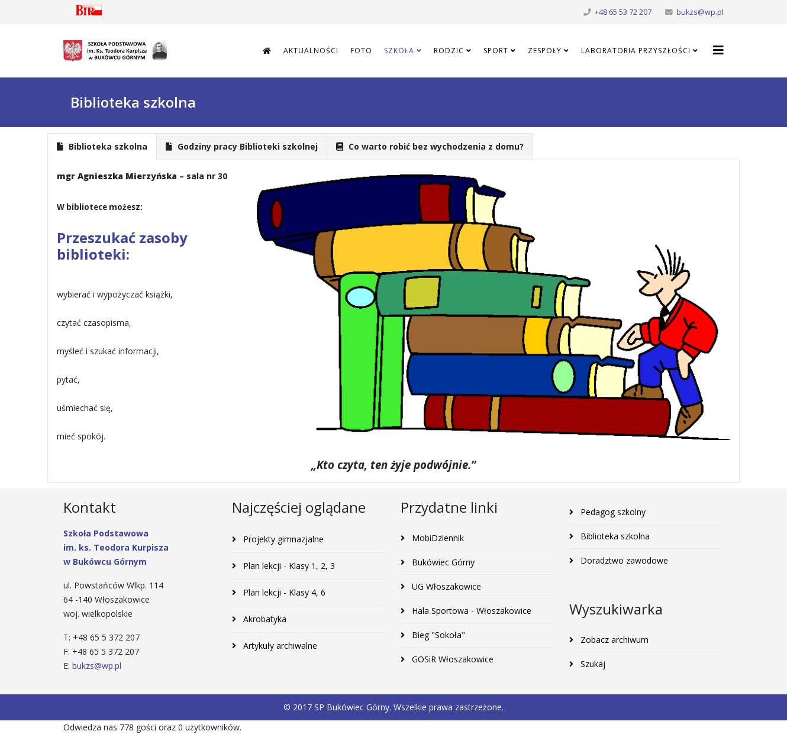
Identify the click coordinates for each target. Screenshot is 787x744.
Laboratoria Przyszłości (636, 51)
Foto (361, 51)
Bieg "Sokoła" (437, 635)
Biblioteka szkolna (102, 146)
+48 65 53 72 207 (623, 12)
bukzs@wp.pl (700, 12)
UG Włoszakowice (445, 586)
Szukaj (591, 663)
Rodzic (449, 51)
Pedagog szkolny (612, 511)
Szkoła (399, 51)
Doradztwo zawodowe (623, 560)
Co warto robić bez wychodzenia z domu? (430, 146)
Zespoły (545, 51)
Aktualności (310, 51)
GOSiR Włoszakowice (451, 659)
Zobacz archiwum (613, 639)
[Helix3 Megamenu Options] (718, 50)
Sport (495, 51)
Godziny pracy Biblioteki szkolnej (242, 146)
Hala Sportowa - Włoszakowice (470, 610)
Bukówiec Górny (442, 562)
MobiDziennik (436, 538)
